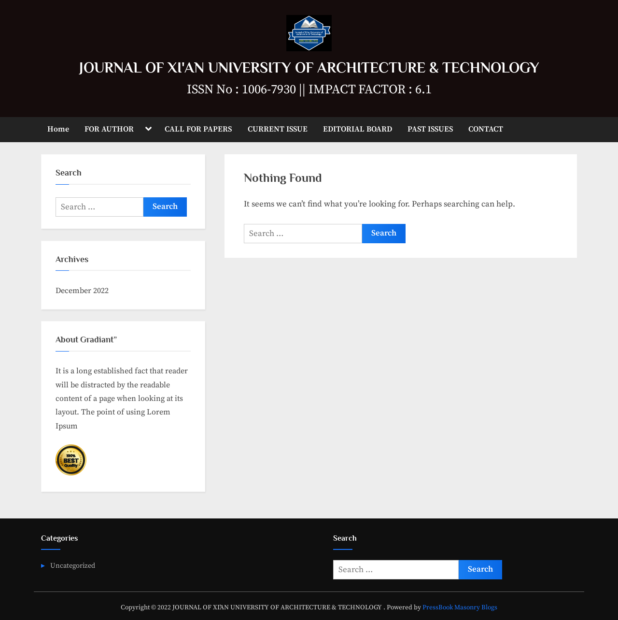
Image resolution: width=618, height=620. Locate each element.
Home (58, 129)
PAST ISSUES (430, 129)
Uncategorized (72, 565)
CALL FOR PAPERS (198, 129)
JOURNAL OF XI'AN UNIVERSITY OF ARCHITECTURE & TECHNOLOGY (309, 67)
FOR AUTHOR (109, 129)
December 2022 (82, 290)
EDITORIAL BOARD (357, 129)
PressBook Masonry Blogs (459, 608)
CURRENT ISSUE (278, 129)
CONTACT (485, 129)
